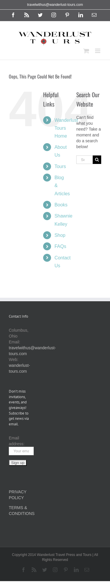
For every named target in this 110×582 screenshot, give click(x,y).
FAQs (60, 246)
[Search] (97, 159)
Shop (60, 235)
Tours (60, 166)
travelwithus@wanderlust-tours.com (55, 5)
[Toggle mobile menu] (98, 51)
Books (61, 204)
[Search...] (84, 159)
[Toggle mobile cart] (86, 51)
